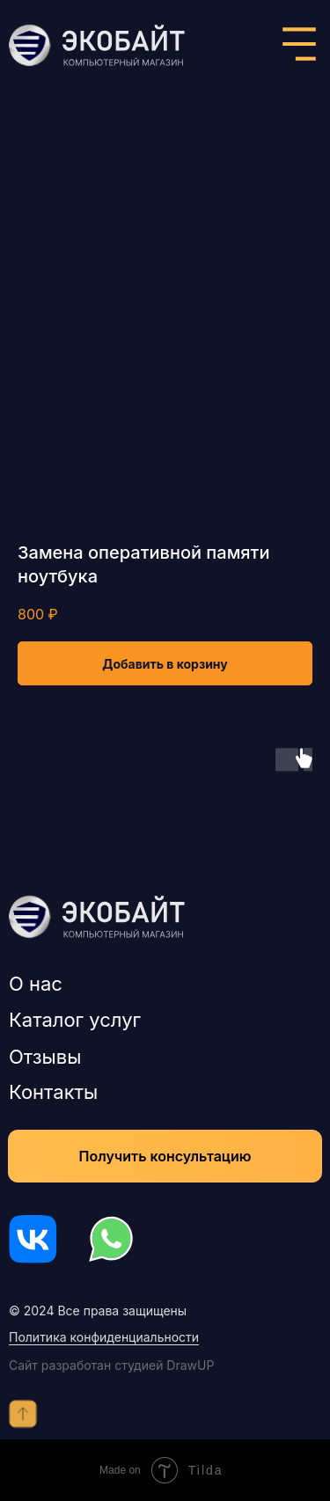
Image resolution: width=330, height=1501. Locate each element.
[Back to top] (22, 1414)
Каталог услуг (75, 1019)
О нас (35, 983)
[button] (164, 1156)
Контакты (53, 1091)
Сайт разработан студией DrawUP (111, 1365)
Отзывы (45, 1056)
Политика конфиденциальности (104, 1336)
